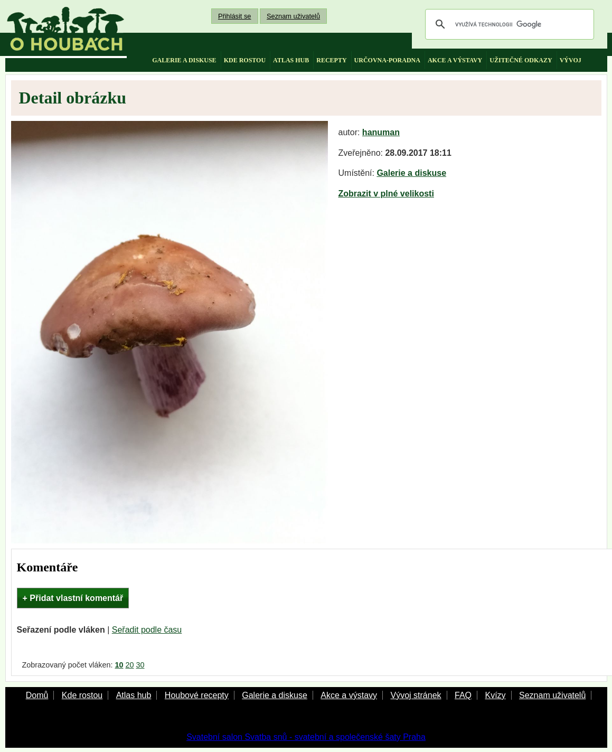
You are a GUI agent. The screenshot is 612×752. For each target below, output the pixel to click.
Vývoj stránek (415, 695)
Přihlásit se (234, 16)
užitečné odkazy (520, 60)
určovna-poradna (387, 60)
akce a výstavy (455, 60)
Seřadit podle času (147, 629)
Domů (37, 695)
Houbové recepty (197, 695)
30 (140, 665)
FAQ (463, 695)
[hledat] (508, 24)
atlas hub (291, 60)
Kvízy (495, 695)
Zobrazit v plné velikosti (386, 193)
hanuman (381, 132)
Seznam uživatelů (293, 16)
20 (130, 665)
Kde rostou (82, 695)
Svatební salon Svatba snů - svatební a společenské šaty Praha (306, 736)
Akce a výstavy (349, 695)
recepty (331, 60)
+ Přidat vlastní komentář (73, 598)
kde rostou (245, 60)
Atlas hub (134, 695)
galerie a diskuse (184, 60)
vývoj (570, 60)
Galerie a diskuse (411, 172)
